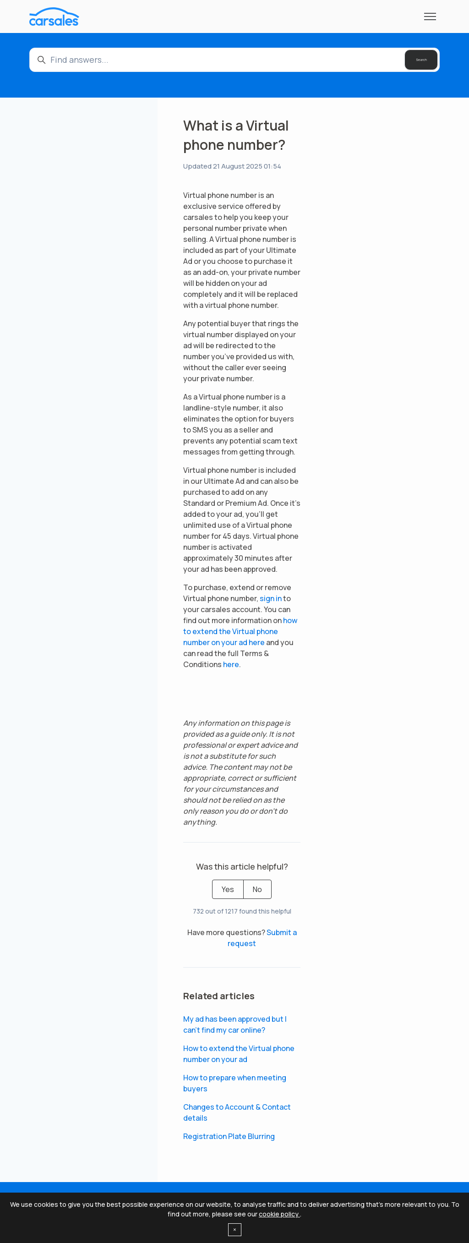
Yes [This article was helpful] (228, 889)
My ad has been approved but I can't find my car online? (235, 1024)
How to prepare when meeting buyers (234, 1083)
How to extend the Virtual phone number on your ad (238, 1053)
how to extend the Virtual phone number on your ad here (240, 631)
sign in (271, 598)
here (231, 664)
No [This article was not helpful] (257, 889)
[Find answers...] (234, 60)
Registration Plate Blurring (229, 1136)
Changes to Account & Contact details (237, 1112)
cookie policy (279, 1214)
